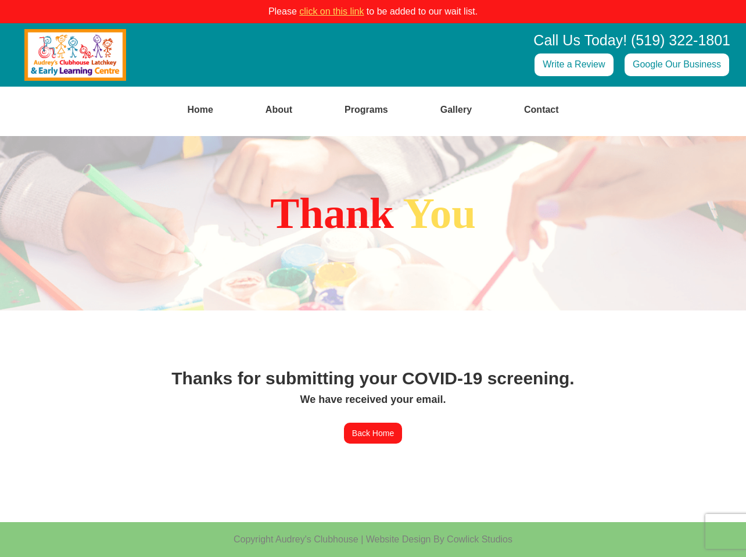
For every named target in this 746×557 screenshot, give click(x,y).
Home (200, 110)
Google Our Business (677, 64)
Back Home (373, 433)
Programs (366, 110)
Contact (541, 110)
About (279, 110)
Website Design (398, 539)
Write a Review (574, 64)
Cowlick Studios (479, 539)
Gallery (456, 110)
